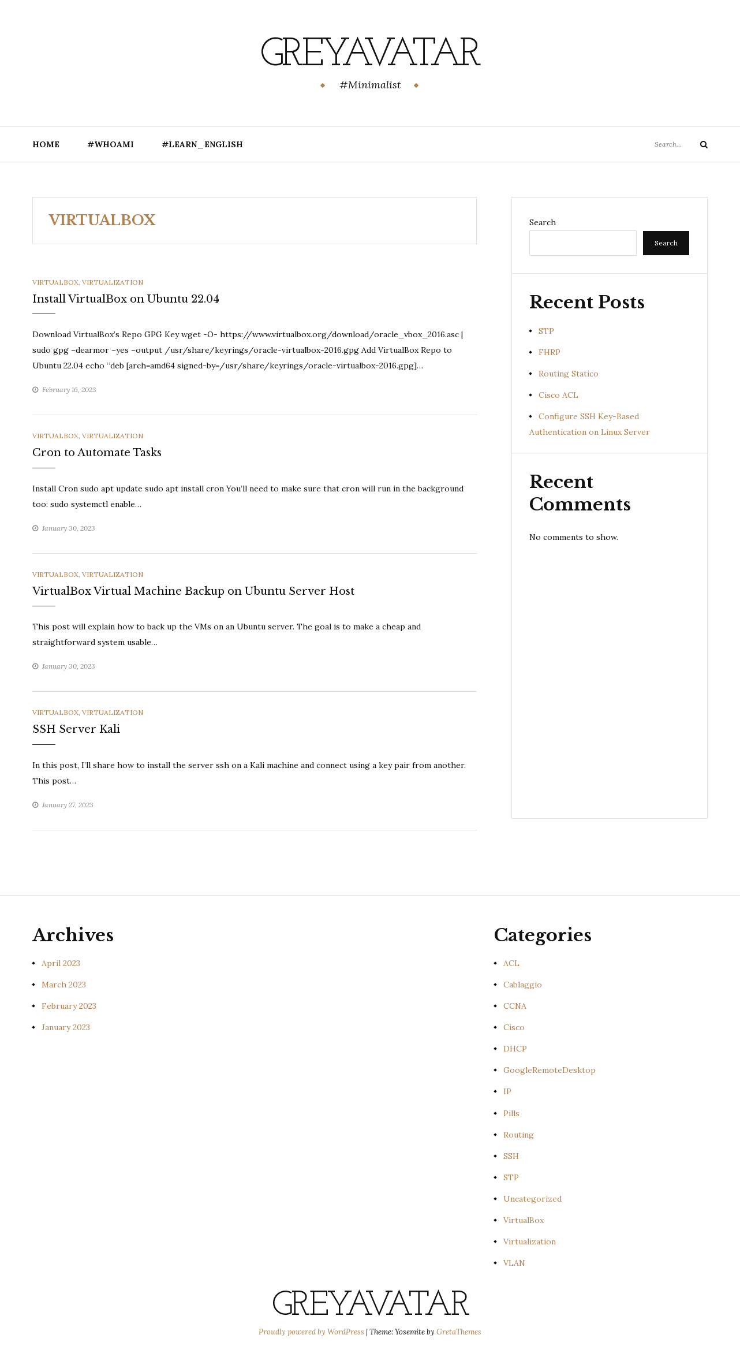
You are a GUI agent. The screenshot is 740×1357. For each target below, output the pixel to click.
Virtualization (112, 282)
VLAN (514, 1263)
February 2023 (69, 1006)
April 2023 (61, 963)
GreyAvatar (370, 55)
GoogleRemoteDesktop (549, 1070)
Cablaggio (522, 984)
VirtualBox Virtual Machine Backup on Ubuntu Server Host (193, 591)
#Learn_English (202, 144)
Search (542, 222)
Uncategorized (532, 1199)
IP (507, 1091)
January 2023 (66, 1027)
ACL (511, 963)
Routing (518, 1134)
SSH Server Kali (76, 729)
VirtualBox (55, 282)
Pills (511, 1113)
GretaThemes (458, 1332)
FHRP (549, 352)
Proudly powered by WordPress (312, 1332)
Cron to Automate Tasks (97, 452)
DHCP (515, 1048)
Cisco (514, 1027)
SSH (511, 1156)
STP (546, 331)
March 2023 (64, 984)
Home (45, 144)
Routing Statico (569, 373)
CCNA (514, 1006)
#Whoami (110, 144)
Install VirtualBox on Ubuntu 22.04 (125, 299)
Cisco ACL (558, 395)
